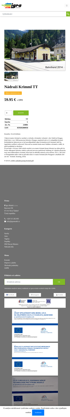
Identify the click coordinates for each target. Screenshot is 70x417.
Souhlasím (38, 412)
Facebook (10, 295)
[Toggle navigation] (66, 5)
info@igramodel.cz (13, 221)
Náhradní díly (9, 247)
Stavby (6, 233)
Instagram (35, 295)
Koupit (21, 113)
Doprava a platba (10, 263)
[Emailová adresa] (28, 282)
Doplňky (7, 241)
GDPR (6, 268)
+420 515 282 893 (12, 219)
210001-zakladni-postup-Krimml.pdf (22, 161)
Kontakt (7, 260)
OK (59, 282)
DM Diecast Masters (11, 244)
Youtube (59, 295)
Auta (6, 236)
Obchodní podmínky (11, 265)
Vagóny (7, 239)
